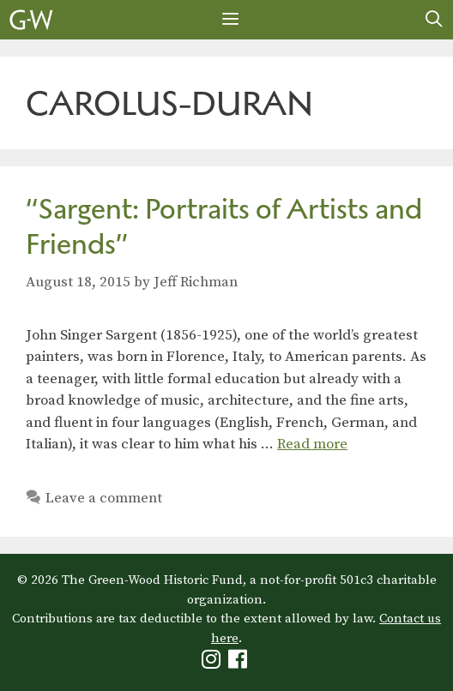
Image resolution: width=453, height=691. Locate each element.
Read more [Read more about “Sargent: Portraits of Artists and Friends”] (312, 444)
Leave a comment (103, 498)
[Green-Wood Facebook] (239, 663)
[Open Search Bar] (434, 19)
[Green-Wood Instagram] (213, 663)
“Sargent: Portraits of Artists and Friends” (224, 226)
